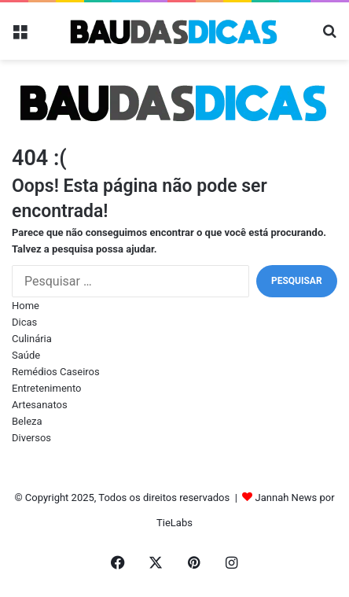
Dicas (24, 322)
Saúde (26, 355)
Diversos (31, 438)
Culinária (32, 339)
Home (25, 305)
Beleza (27, 421)
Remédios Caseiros (56, 372)
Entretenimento (47, 388)
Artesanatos (40, 405)
